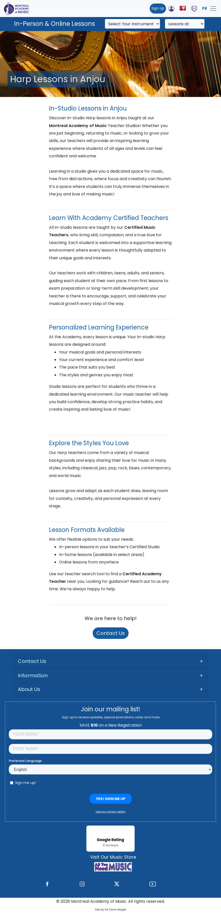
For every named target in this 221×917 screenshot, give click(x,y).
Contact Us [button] (32, 661)
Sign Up (157, 8)
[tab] (110, 661)
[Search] (132, 24)
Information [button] (33, 675)
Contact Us (110, 633)
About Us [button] (29, 689)
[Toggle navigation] (213, 8)
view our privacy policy (111, 812)
